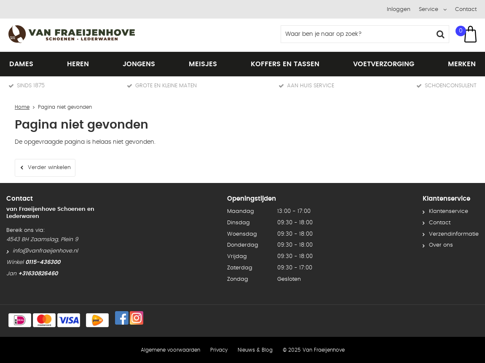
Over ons (441, 245)
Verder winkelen (49, 167)
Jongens (139, 64)
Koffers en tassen (285, 64)
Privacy (219, 349)
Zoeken (440, 34)
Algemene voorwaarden (170, 349)
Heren (78, 64)
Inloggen (398, 9)
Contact (466, 9)
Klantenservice (448, 211)
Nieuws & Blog (255, 349)
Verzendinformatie (454, 234)
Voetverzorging (383, 64)
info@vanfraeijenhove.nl (45, 251)
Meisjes (203, 64)
